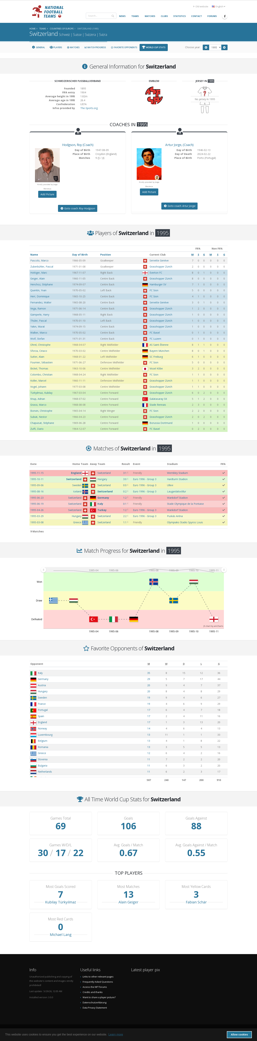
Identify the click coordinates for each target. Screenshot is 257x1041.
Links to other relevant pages (98, 976)
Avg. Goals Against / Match (196, 845)
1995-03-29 (37, 516)
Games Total (61, 818)
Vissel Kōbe (156, 368)
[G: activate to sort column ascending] (219, 664)
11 (148, 759)
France (42, 703)
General (38, 47)
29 (148, 679)
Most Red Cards (60, 919)
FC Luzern (155, 338)
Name (34, 254)
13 (148, 734)
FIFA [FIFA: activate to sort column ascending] (223, 464)
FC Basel (155, 332)
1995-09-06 (37, 485)
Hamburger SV (158, 284)
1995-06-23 (37, 497)
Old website (200, 6)
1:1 (125, 522)
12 (148, 753)
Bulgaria (42, 765)
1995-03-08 (37, 522)
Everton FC (156, 272)
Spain (41, 716)
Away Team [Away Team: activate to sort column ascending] (97, 464)
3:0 (125, 479)
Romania (43, 747)
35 (148, 673)
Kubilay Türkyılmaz (60, 902)
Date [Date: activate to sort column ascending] (33, 464)
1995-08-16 (37, 491)
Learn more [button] (115, 1034)
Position (105, 254)
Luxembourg (45, 734)
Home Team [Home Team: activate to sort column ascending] (80, 464)
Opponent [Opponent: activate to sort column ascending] (36, 664)
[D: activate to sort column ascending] (184, 664)
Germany (43, 679)
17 (148, 710)
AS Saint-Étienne (159, 344)
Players (56, 47)
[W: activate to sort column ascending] (166, 664)
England (42, 722)
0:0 (125, 485)
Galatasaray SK (158, 398)
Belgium (42, 740)
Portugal (43, 710)
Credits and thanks (93, 992)
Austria (42, 685)
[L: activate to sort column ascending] (201, 664)
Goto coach (77, 208)
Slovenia (42, 759)
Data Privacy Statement (95, 1007)
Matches (73, 47)
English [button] (218, 6)
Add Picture (47, 194)
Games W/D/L (60, 845)
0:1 (125, 503)
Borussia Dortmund (161, 423)
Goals (128, 818)
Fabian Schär (196, 902)
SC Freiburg (156, 356)
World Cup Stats (153, 47)
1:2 (125, 497)
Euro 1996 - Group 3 (144, 479)
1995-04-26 (37, 510)
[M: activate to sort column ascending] (148, 664)
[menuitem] (133, 569)
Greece (42, 753)
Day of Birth (80, 254)
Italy (40, 673)
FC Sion (154, 290)
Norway (42, 728)
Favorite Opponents (124, 47)
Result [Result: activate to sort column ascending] (126, 464)
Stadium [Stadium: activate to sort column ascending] (172, 464)
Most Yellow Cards (196, 886)
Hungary (42, 691)
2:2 (125, 516)
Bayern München (159, 350)
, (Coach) (77, 145)
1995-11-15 (37, 473)
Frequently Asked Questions (98, 981)
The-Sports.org (89, 108)
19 (148, 697)
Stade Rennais (158, 404)
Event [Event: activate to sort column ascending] (136, 464)
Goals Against (196, 818)
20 (148, 685)
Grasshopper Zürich (161, 266)
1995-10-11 (37, 479)
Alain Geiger (128, 902)
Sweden (42, 697)
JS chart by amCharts (213, 626)
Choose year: (192, 47)
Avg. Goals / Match (128, 845)
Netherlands (45, 771)
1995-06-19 (37, 503)
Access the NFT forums (95, 987)
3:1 (125, 473)
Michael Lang (61, 934)
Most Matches (128, 886)
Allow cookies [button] (239, 1034)
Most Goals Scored (60, 886)
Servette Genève (159, 260)
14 (148, 728)
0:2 (125, 491)
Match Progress (95, 47)
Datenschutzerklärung (94, 1002)
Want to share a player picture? (99, 997)
